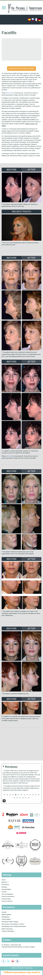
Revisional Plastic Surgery (10, 921)
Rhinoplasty (5, 917)
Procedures (5, 884)
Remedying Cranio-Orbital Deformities (14, 926)
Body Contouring (7, 929)
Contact (4, 892)
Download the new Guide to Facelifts (21, 68)
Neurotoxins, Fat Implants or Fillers (13, 924)
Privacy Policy (6, 899)
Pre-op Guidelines (7, 894)
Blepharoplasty (6, 914)
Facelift (4, 912)
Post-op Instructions (8, 896)
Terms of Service (7, 901)
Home (4, 880)
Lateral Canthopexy (8, 931)
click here (9, 93)
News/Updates (6, 889)
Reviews (4, 887)
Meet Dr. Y (5, 882)
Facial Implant (6, 919)
